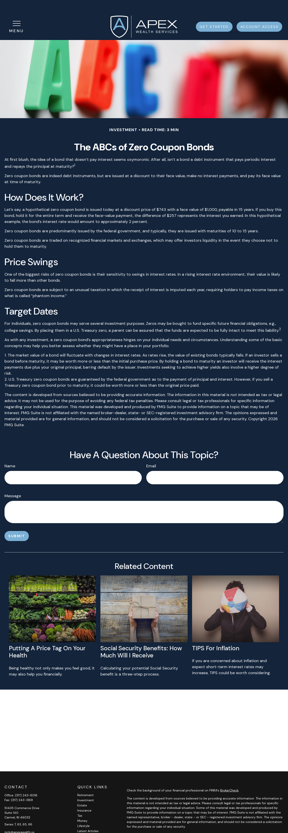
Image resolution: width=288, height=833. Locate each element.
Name (9, 452)
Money (82, 807)
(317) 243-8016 (26, 782)
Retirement (85, 782)
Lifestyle (83, 812)
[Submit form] (16, 523)
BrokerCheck (229, 777)
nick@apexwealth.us (19, 819)
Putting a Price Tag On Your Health (47, 638)
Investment (85, 787)
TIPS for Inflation (215, 635)
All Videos (84, 823)
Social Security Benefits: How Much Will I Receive (141, 638)
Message (12, 482)
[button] (214, 13)
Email (151, 452)
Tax (79, 802)
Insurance (84, 797)
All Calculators (87, 828)
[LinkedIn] (15, 826)
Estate (82, 792)
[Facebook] (7, 826)
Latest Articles (88, 818)
